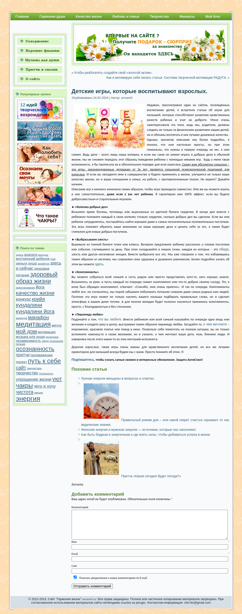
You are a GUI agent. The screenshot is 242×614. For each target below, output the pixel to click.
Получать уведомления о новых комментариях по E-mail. (110, 578)
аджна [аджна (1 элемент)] (19, 254)
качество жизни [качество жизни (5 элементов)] (35, 293)
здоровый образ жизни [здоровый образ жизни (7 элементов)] (37, 277)
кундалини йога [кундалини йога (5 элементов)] (35, 311)
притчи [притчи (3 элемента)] (23, 354)
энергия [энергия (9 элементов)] (28, 398)
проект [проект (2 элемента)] (21, 362)
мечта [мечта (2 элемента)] (57, 325)
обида (224, 249)
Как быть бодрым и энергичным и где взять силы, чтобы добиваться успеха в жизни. (146, 434)
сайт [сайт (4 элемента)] (21, 367)
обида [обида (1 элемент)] (45, 341)
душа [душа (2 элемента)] (32, 263)
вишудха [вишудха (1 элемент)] (43, 254)
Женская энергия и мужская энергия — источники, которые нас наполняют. (139, 429)
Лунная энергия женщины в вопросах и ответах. (118, 378)
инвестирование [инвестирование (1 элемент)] (25, 287)
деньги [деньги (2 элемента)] (21, 263)
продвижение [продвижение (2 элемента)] (41, 355)
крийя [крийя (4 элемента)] (38, 299)
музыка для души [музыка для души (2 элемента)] (30, 337)
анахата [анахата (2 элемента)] (30, 255)
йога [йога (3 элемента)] (40, 287)
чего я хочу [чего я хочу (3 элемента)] (45, 386)
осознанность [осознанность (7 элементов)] (35, 348)
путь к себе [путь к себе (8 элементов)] (44, 361)
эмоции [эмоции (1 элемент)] (38, 392)
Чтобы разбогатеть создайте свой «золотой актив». (113, 73)
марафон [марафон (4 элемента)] (38, 317)
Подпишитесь (83, 359)
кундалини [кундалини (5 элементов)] (29, 305)
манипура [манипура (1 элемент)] (21, 318)
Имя (151, 541)
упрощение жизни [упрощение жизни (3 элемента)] (34, 379)
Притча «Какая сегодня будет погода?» (151, 476)
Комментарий (80, 507)
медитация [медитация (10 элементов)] (33, 324)
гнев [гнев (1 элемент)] (52, 258)
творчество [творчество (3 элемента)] (27, 372)
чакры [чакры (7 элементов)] (24, 385)
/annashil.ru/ (89, 599)
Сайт (74, 566)
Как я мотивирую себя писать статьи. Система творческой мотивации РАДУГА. (166, 77)
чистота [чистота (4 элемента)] (24, 391)
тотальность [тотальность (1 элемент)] (46, 373)
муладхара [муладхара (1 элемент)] (52, 337)
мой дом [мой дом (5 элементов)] (26, 331)
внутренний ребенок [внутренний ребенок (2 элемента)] (33, 259)
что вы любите (109, 319)
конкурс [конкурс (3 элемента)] (23, 299)
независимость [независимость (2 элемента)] (28, 341)
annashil (126, 98)
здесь (99, 264)
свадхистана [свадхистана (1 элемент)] (34, 368)
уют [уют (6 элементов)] (57, 379)
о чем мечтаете (215, 324)
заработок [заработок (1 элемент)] (43, 263)
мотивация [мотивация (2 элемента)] (47, 332)
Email (151, 554)
